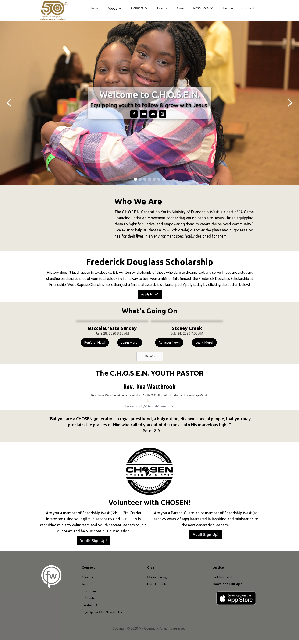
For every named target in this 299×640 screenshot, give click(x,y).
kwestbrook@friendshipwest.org (149, 406)
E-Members (90, 598)
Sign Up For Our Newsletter (102, 612)
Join (85, 584)
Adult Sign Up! (205, 535)
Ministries (89, 577)
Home (94, 8)
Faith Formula (157, 584)
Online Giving (157, 577)
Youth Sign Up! (93, 541)
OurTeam (89, 591)
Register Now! (94, 342)
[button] (114, 8)
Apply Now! (149, 294)
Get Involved (222, 577)
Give (180, 8)
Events (162, 8)
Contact (248, 8)
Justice (228, 8)
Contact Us (90, 605)
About (112, 8)
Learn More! (130, 342)
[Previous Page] (149, 356)
